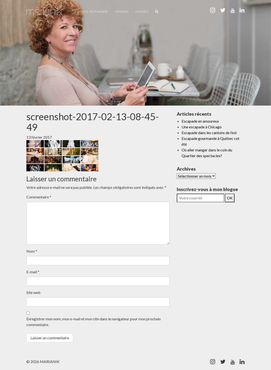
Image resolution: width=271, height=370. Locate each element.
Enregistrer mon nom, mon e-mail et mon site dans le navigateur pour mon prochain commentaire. (93, 321)
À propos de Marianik (91, 11)
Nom (31, 251)
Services (122, 11)
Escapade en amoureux (200, 121)
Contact (142, 11)
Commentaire (38, 197)
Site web (33, 292)
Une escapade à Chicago (202, 127)
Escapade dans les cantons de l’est (209, 132)
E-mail (32, 271)
